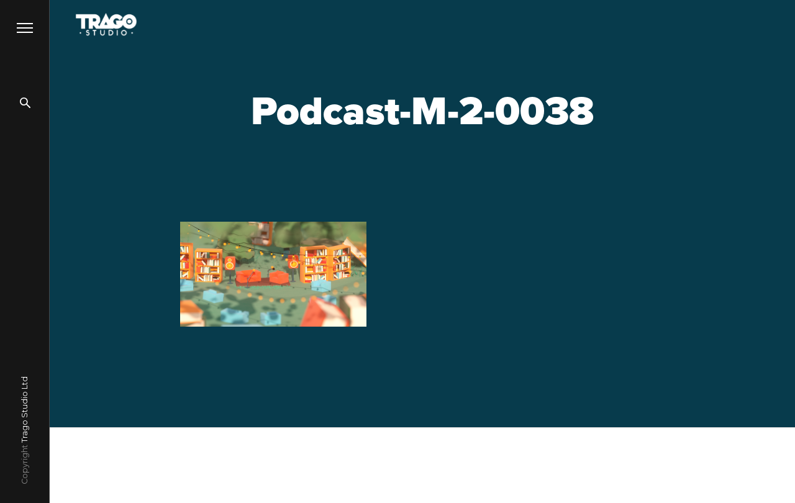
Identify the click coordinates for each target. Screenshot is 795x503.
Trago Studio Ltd (24, 409)
